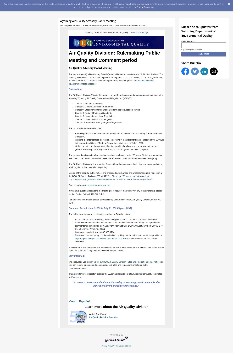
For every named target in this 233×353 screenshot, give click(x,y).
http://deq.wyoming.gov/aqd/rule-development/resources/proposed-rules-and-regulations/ (110, 179)
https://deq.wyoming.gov (99, 185)
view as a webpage (140, 32)
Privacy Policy (106, 346)
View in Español (79, 301)
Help (129, 346)
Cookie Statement (145, 7)
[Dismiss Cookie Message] (229, 3)
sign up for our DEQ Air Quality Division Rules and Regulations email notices (125, 262)
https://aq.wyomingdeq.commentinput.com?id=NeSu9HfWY (102, 238)
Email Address (187, 41)
